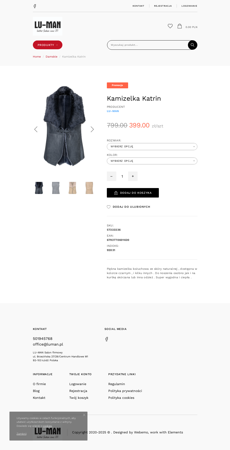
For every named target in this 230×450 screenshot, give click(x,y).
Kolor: (112, 155)
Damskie (51, 56)
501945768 (42, 338)
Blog (36, 391)
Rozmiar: (114, 140)
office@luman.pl (48, 344)
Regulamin (116, 384)
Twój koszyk (78, 398)
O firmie (39, 384)
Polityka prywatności (125, 391)
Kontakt (138, 5)
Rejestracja (163, 5)
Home (37, 56)
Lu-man (113, 111)
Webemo (141, 432)
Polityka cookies (121, 398)
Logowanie (189, 5)
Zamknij (22, 433)
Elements (175, 432)
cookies (47, 426)
